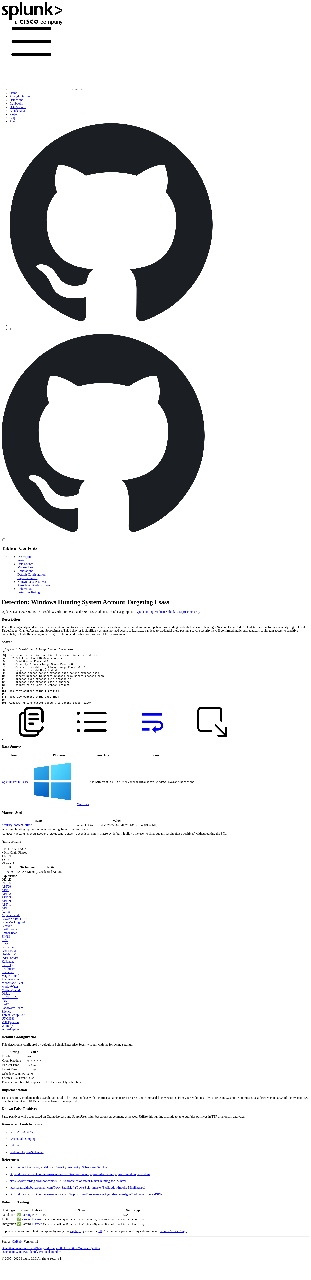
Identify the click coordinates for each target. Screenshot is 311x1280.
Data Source (25, 563)
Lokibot (15, 1156)
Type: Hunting (144, 611)
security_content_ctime (17, 836)
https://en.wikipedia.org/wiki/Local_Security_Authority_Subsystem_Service (58, 1178)
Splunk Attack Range (173, 1242)
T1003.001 (9, 883)
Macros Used (25, 567)
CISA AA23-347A (21, 1143)
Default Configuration (31, 574)
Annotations (25, 571)
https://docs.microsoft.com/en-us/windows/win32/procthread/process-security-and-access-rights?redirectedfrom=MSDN (86, 1205)
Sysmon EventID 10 (15, 793)
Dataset (37, 1230)
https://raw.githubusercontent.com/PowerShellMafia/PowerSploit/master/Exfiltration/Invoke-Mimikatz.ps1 (78, 1199)
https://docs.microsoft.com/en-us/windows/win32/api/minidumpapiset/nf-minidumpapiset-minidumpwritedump (80, 1185)
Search (21, 560)
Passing (26, 1226)
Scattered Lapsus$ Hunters (27, 1163)
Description (24, 556)
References (24, 588)
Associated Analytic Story (34, 585)
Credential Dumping (23, 1150)
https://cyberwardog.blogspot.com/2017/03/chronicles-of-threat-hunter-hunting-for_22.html (68, 1192)
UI (100, 1242)
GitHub (17, 1252)
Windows (83, 815)
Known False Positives (32, 581)
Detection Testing (28, 592)
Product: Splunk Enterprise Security (177, 611)
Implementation (27, 578)
